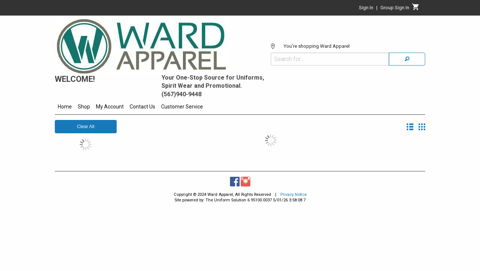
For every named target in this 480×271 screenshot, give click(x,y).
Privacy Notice (293, 194)
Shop (84, 107)
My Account (110, 107)
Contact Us (142, 107)
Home (65, 107)
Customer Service (182, 107)
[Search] (407, 59)
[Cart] (416, 9)
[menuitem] (65, 107)
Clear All (85, 126)
